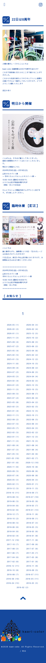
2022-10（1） (32, 415)
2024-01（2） (13, 385)
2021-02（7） (32, 458)
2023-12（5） (32, 385)
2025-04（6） (32, 350)
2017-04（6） (13, 557)
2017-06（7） (13, 553)
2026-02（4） (32, 329)
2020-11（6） (13, 467)
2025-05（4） (13, 350)
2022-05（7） (13, 428)
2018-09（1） (32, 518)
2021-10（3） (32, 441)
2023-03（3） (13, 406)
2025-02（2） (32, 355)
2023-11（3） (13, 389)
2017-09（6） (32, 544)
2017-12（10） (13, 540)
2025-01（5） (13, 359)
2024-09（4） (13, 368)
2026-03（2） (13, 329)
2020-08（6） (32, 471)
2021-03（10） (13, 458)
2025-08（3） (32, 342)
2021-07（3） (13, 449)
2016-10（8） (13, 570)
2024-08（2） (32, 368)
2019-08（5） (13, 497)
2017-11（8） (32, 540)
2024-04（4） (32, 376)
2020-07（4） (13, 475)
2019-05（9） (32, 501)
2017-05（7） (32, 553)
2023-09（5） (13, 393)
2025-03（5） (13, 355)
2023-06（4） (32, 398)
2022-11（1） (13, 415)
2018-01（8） (32, 535)
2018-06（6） (13, 527)
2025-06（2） (32, 346)
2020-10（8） (32, 467)
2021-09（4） (13, 445)
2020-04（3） (32, 480)
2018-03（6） (32, 531)
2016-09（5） (32, 570)
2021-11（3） (13, 441)
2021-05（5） (13, 454)
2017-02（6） (13, 561)
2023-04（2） (32, 402)
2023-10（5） (32, 389)
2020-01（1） (32, 484)
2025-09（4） (13, 342)
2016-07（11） (32, 574)
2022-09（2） (13, 419)
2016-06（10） (13, 579)
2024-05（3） (13, 376)
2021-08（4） (32, 445)
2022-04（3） (32, 428)
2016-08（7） (13, 574)
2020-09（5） (13, 471)
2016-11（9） (32, 566)
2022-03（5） (13, 432)
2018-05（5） (32, 527)
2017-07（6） (32, 548)
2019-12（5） (13, 488)
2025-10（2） (32, 337)
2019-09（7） (32, 492)
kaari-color (14, 646)
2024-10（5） (32, 363)
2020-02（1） (13, 484)
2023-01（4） (13, 411)
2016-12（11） (13, 566)
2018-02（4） (13, 535)
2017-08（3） (13, 548)
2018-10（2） (13, 518)
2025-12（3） (32, 333)
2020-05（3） (13, 480)
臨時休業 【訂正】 (25, 205)
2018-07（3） (32, 523)
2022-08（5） (32, 419)
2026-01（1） (13, 333)
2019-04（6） (13, 505)
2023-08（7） (32, 393)
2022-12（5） (32, 411)
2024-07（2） (13, 372)
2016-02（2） (23, 587)
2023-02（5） (32, 406)
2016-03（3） (32, 583)
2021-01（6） (13, 462)
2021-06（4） (32, 449)
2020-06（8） (32, 475)
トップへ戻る (23, 598)
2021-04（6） (32, 454)
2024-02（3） (32, 381)
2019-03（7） (32, 505)
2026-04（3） (32, 325)
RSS (24, 651)
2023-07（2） (13, 398)
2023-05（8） (13, 402)
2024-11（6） (13, 363)
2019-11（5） (32, 488)
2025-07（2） (13, 346)
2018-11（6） (32, 514)
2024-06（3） (32, 372)
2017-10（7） (13, 544)
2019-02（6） (13, 510)
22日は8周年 (21, 19)
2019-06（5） (13, 501)
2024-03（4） (13, 381)
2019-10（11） (13, 492)
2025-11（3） (13, 337)
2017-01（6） (32, 561)
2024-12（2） (32, 359)
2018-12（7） (13, 514)
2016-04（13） (13, 583)
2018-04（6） (13, 531)
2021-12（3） (32, 436)
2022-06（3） (32, 424)
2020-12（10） (32, 462)
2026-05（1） (13, 325)
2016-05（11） (32, 579)
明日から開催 (22, 103)
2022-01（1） (13, 436)
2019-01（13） (32, 510)
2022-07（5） (13, 424)
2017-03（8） (32, 557)
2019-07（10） (32, 497)
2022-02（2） (32, 432)
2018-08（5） (13, 523)
